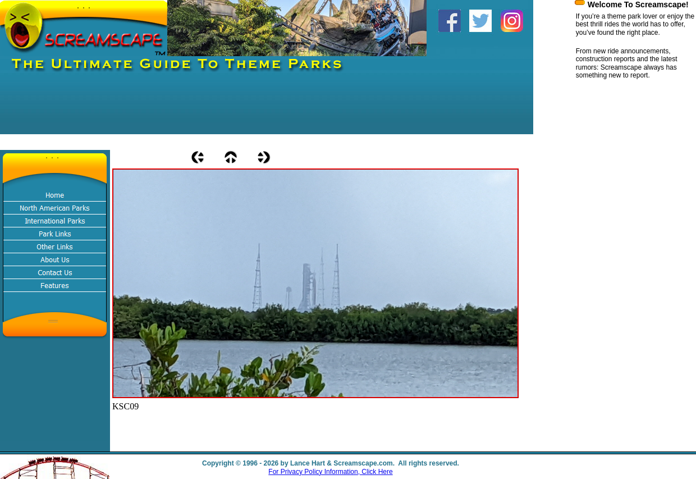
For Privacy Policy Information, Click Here (330, 472)
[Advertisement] (204, 109)
